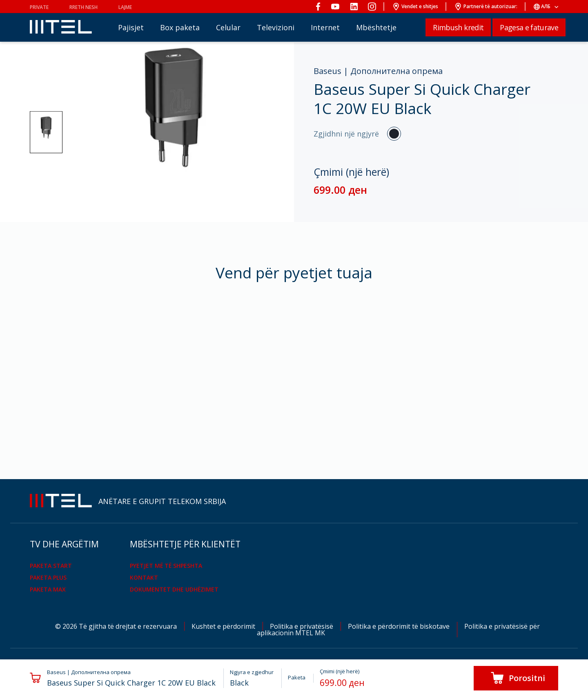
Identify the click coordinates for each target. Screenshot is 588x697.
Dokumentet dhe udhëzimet (174, 589)
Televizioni (275, 27)
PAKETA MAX (48, 589)
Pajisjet (131, 27)
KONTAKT (144, 577)
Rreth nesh (83, 7)
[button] (46, 132)
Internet (325, 27)
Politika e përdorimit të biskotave (399, 626)
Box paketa (180, 27)
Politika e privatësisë (302, 626)
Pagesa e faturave (529, 27)
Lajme (125, 7)
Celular (228, 27)
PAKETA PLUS (48, 577)
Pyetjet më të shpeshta (166, 565)
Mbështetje (376, 27)
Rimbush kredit (458, 27)
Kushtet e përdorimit (224, 626)
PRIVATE (39, 7)
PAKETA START (51, 565)
